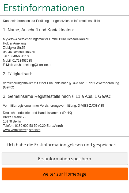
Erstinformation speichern (64, 159)
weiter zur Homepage (64, 174)
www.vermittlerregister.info (21, 130)
